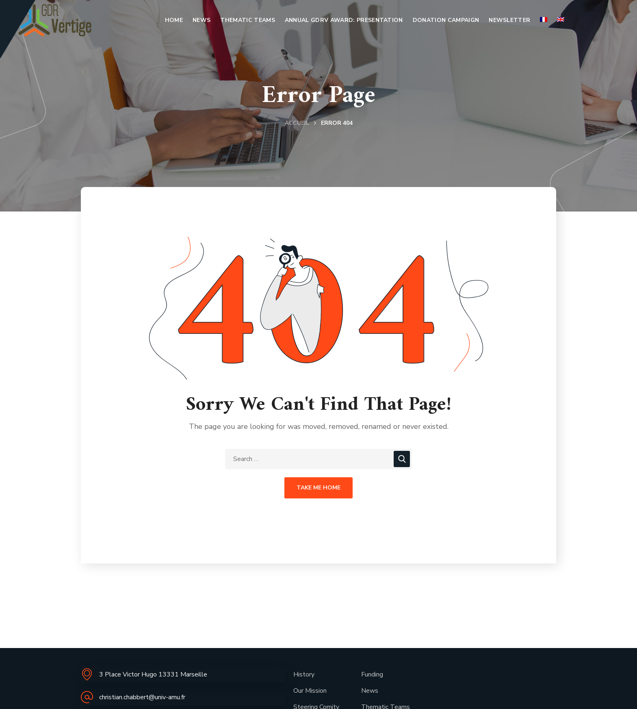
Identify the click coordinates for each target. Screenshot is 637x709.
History (303, 674)
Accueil (297, 123)
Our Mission (310, 690)
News (369, 690)
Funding (372, 674)
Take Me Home (318, 488)
